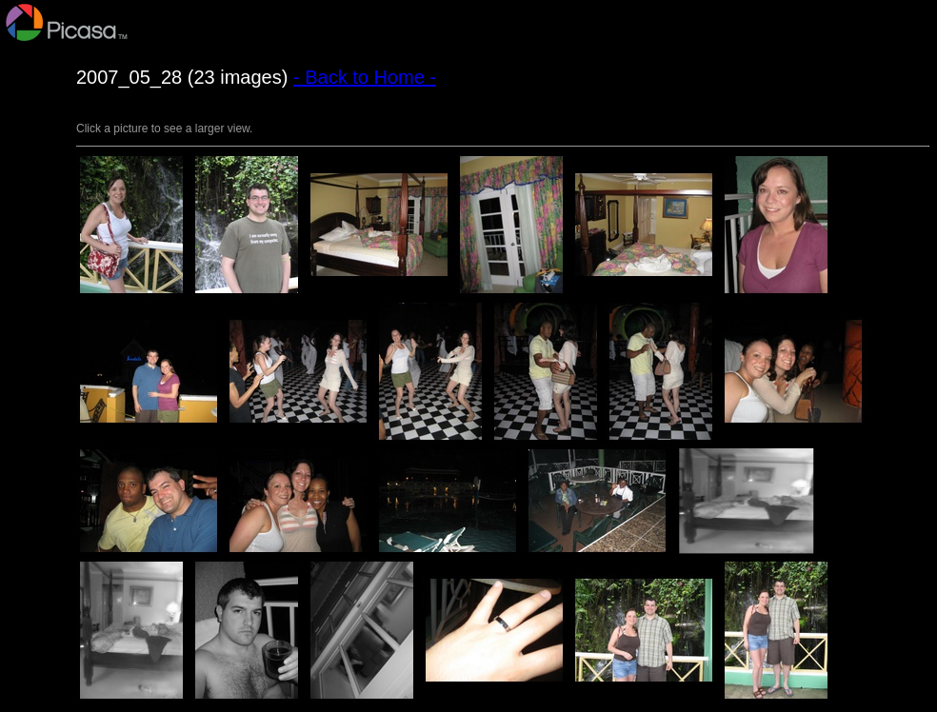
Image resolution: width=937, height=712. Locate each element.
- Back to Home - (364, 77)
